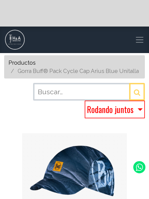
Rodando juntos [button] (111, 109)
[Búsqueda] (137, 92)
